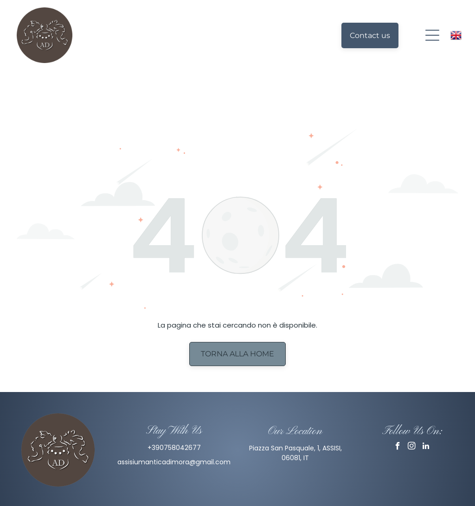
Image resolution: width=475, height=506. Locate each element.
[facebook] (398, 416)
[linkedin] (425, 416)
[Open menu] (432, 35)
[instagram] (411, 416)
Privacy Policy (237, 496)
